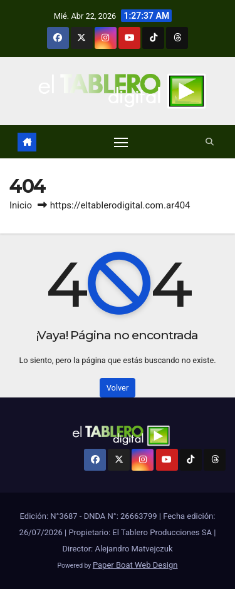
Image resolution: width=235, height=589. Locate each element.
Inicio (20, 205)
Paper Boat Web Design (135, 565)
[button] (210, 141)
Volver (118, 387)
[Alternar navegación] (121, 142)
